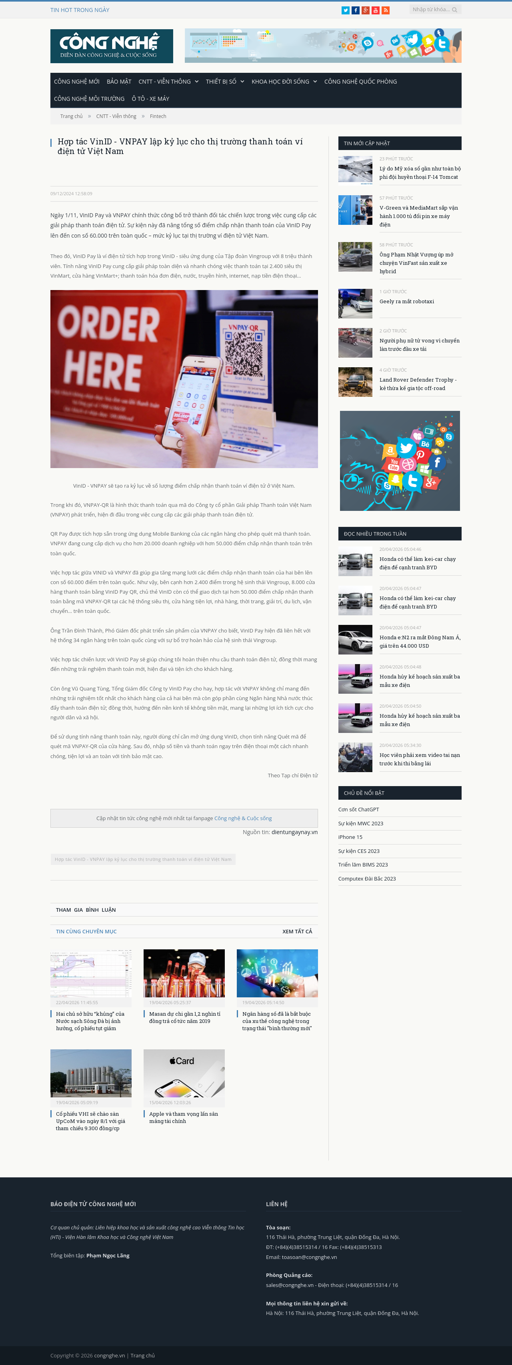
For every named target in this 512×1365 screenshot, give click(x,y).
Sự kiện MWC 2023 (361, 823)
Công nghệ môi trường (89, 98)
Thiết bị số (221, 81)
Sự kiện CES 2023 (359, 850)
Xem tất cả (297, 931)
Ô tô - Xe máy (150, 98)
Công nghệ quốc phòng (360, 81)
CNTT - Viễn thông (165, 81)
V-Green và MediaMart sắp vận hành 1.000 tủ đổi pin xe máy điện (419, 216)
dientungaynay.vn (295, 831)
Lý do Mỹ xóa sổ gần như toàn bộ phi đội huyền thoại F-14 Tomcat (420, 172)
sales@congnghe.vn (290, 1284)
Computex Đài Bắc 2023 (367, 878)
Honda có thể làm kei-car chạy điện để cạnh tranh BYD (418, 562)
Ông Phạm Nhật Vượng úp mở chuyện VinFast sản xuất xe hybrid (416, 262)
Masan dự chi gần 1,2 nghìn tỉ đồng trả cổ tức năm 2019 (184, 1017)
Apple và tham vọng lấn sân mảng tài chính (183, 1117)
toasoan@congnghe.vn (309, 1256)
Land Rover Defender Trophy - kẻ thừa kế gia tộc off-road (418, 383)
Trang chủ (143, 1355)
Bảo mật (119, 81)
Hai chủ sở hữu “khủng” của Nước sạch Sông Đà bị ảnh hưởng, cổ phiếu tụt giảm (90, 1020)
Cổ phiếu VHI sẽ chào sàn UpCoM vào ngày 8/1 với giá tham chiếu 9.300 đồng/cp (90, 1120)
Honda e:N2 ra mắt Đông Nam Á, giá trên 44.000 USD (420, 641)
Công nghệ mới (77, 81)
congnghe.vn (109, 1355)
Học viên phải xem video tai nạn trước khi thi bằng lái (420, 759)
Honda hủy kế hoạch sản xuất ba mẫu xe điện (420, 680)
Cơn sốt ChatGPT (358, 809)
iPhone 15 (350, 836)
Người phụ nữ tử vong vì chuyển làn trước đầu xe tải (420, 344)
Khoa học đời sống (280, 81)
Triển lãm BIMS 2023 (363, 864)
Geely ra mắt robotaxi (407, 300)
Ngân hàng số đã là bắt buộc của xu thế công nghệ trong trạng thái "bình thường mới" (277, 1020)
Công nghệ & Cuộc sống (243, 817)
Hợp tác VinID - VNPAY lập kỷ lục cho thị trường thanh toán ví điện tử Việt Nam (143, 859)
